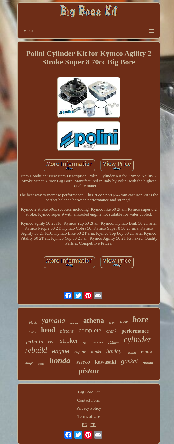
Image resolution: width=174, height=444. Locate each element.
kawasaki (105, 362)
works (41, 363)
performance (135, 330)
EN (84, 424)
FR (93, 424)
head (48, 329)
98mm (148, 363)
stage (28, 363)
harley (113, 351)
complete (90, 330)
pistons (67, 330)
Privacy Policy (88, 408)
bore (140, 319)
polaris (34, 342)
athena (93, 320)
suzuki (96, 352)
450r (124, 322)
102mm (113, 342)
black (33, 322)
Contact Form (88, 400)
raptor (80, 351)
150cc (51, 342)
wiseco (82, 362)
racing (131, 352)
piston (89, 370)
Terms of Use (88, 416)
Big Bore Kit (89, 392)
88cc (85, 343)
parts (32, 331)
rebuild (36, 350)
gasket (129, 361)
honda (59, 360)
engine (60, 351)
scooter (74, 323)
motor (146, 351)
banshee (97, 342)
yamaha (53, 320)
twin (111, 322)
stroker (69, 340)
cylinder (137, 339)
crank (111, 331)
